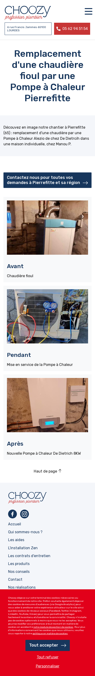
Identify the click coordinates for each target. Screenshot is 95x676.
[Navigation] (88, 11)
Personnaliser (47, 666)
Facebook (12, 514)
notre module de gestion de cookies (53, 627)
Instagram (24, 514)
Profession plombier (28, 13)
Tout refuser (47, 657)
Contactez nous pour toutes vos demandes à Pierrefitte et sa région (43, 180)
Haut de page (45, 471)
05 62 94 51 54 (75, 28)
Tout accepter (43, 645)
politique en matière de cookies (50, 633)
